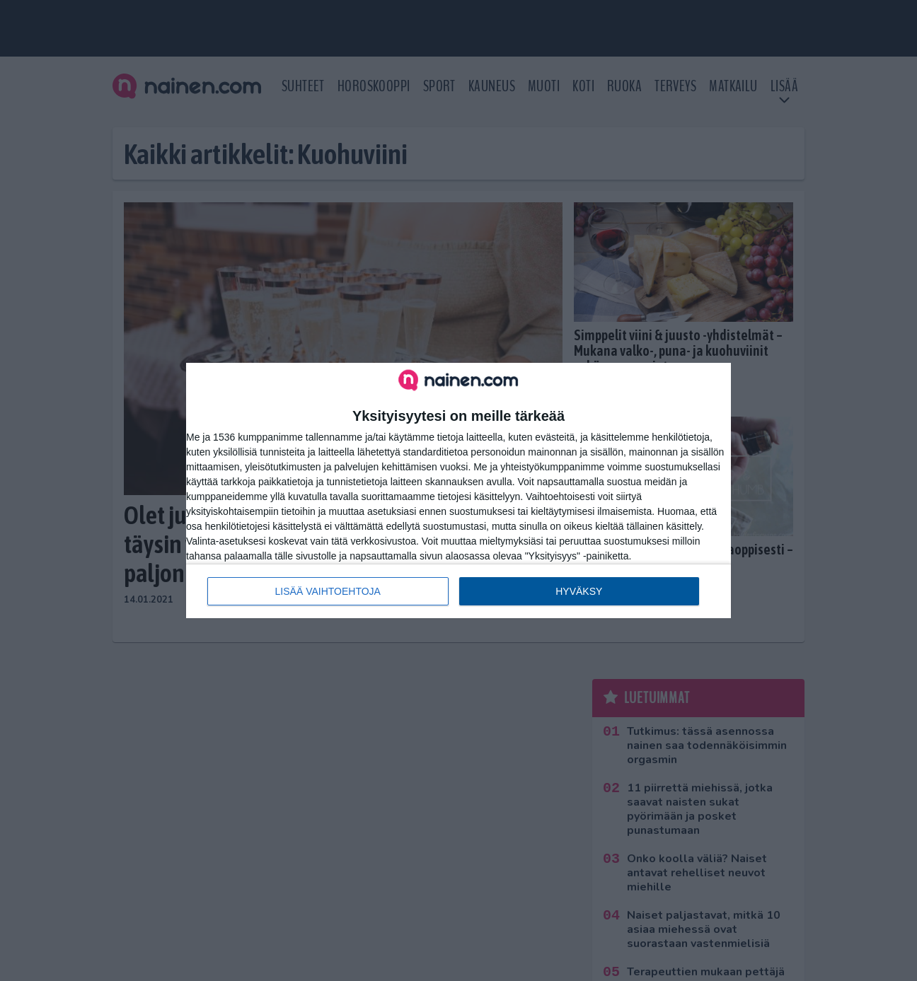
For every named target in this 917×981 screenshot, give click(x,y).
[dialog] (458, 490)
